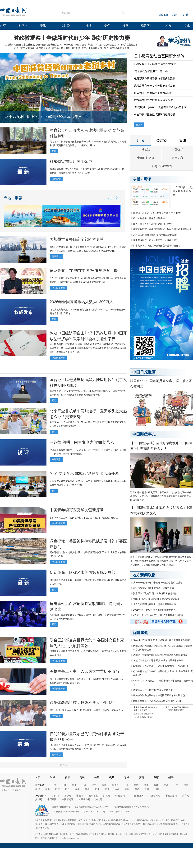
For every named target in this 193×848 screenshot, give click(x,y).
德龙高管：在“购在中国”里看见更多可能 (84, 270)
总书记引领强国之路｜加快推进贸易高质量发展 (105, 48)
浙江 (146, 785)
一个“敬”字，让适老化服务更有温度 (183, 191)
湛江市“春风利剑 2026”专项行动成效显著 (153, 588)
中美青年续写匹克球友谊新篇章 (77, 510)
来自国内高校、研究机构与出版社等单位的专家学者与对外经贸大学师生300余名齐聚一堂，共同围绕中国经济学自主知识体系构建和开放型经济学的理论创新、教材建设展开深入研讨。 (88, 348)
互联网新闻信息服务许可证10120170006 (92, 807)
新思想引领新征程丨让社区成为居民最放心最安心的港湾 (33, 44)
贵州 (107, 789)
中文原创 (56, 716)
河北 (74, 785)
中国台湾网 (154, 795)
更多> (139, 124)
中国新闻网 (67, 799)
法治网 (98, 799)
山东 (176, 785)
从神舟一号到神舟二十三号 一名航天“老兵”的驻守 (158, 582)
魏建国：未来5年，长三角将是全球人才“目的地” (157, 213)
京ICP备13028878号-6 (119, 811)
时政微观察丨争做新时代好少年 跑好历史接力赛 (71, 38)
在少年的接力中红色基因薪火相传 (153, 100)
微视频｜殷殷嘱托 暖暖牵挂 (66, 48)
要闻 (54, 151)
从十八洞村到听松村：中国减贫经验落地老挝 (43, 116)
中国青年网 (121, 795)
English (163, 14)
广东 (57, 789)
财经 (82, 777)
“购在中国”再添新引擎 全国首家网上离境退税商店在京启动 (162, 640)
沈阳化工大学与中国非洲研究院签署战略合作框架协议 (160, 655)
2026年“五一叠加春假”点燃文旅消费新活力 (154, 610)
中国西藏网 (171, 795)
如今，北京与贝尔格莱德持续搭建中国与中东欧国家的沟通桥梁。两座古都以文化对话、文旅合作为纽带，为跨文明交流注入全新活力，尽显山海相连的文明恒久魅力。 (160, 561)
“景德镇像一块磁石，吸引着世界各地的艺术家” (160, 107)
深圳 (157, 789)
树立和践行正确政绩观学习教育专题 (154, 114)
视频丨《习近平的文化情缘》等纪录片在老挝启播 (113, 44)
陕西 (137, 789)
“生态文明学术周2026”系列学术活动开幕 (84, 473)
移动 (175, 14)
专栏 (107, 25)
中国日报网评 (146, 158)
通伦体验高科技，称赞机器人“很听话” (82, 702)
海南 (77, 789)
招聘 (171, 777)
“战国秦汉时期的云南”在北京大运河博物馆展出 (156, 599)
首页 (3, 25)
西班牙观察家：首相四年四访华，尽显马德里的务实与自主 (162, 229)
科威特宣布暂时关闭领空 (71, 161)
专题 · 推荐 (13, 198)
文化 (187, 25)
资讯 (43, 25)
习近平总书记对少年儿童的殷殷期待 (32, 48)
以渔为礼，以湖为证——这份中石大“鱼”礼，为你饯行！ (161, 666)
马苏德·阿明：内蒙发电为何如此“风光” (82, 442)
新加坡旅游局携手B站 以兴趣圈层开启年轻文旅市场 (159, 695)
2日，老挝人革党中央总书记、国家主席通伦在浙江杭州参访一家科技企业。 (87, 710)
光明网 (38, 799)
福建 (156, 785)
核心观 (146, 149)
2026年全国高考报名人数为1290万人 (81, 302)
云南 (117, 789)
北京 (54, 785)
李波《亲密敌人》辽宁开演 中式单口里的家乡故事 (158, 660)
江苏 (136, 785)
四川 (97, 789)
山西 (84, 785)
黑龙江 (115, 785)
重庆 (87, 789)
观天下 (145, 25)
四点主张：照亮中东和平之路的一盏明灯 (153, 223)
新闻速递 (140, 632)
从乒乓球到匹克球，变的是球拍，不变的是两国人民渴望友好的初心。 (84, 517)
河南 (186, 785)
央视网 (106, 795)
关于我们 (5, 790)
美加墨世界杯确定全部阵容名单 (77, 239)
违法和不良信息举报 (61, 807)
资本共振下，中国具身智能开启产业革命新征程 (156, 245)
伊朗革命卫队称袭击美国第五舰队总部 (82, 572)
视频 (88, 25)
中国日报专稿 (58, 287)
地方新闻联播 (144, 575)
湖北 (37, 789)
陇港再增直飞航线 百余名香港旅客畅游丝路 (155, 593)
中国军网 (51, 799)
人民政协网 (84, 799)
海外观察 (56, 459)
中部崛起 (177, 149)
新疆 (147, 789)
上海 (126, 785)
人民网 (55, 795)
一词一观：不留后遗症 (75, 44)
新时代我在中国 (162, 166)
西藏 (127, 789)
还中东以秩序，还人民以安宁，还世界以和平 (155, 240)
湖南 (47, 789)
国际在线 (93, 795)
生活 (97, 777)
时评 (21, 25)
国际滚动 (56, 178)
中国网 (79, 795)
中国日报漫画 (144, 372)
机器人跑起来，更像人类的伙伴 (149, 218)
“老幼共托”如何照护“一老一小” (151, 71)
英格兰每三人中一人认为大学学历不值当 (84, 671)
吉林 (104, 785)
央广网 (185, 795)
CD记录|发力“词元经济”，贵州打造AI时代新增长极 (158, 615)
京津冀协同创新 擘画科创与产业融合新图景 (155, 234)
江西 (166, 785)
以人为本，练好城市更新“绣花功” (153, 93)
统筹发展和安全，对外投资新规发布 (154, 85)
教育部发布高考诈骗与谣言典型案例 (154, 78)
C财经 (66, 25)
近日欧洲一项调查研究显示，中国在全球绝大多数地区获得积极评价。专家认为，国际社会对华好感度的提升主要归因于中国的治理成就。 (160, 496)
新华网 (67, 795)
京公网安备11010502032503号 (65, 811)
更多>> (63, 765)
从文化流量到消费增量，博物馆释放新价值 (154, 604)
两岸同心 (177, 158)
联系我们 (16, 790)
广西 (67, 789)
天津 (64, 785)
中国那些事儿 (144, 434)
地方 (168, 25)
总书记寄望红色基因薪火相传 (159, 56)
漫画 (125, 25)
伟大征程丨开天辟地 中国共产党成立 (155, 64)
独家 (156, 777)
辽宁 (94, 785)
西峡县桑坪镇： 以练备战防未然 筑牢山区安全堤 (157, 701)
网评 (147, 179)
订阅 (185, 14)
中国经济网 (137, 795)
